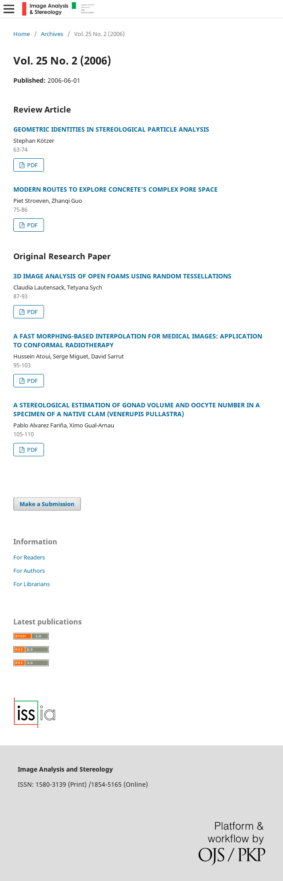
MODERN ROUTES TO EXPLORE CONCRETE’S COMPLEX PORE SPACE (115, 189)
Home (21, 34)
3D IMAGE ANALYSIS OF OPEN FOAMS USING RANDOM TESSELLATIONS (122, 276)
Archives (52, 34)
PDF (32, 165)
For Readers (29, 557)
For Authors (29, 571)
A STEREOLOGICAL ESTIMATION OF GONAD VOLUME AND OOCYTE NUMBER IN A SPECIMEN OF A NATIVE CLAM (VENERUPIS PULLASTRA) (136, 409)
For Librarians (31, 584)
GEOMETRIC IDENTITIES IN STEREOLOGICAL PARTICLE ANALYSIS (111, 129)
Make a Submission (47, 504)
